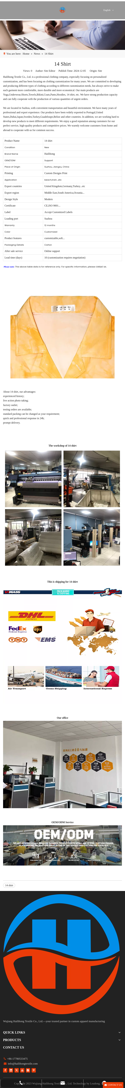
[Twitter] (16, 1070)
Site (100, 70)
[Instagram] (28, 1070)
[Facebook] (5, 1070)
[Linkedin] (11, 1070)
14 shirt (9, 885)
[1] (62, 35)
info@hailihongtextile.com (22, 1063)
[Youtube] (22, 1070)
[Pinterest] (34, 1070)
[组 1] (61, 954)
